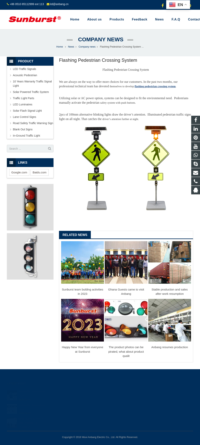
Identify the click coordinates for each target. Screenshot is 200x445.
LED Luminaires (22, 104)
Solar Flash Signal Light (27, 110)
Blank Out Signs (22, 129)
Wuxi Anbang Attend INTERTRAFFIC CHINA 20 (31, 418)
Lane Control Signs (24, 116)
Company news (100, 39)
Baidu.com (39, 172)
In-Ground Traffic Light (26, 135)
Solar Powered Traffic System (31, 92)
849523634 (113, 391)
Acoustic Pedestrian (25, 75)
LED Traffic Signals (24, 69)
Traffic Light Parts (23, 98)
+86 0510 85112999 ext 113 (27, 4)
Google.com (19, 172)
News (71, 46)
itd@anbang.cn (59, 4)
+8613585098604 (116, 397)
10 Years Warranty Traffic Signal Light (32, 83)
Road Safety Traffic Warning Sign (33, 123)
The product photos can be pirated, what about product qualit (126, 351)
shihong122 (113, 414)
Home (59, 46)
